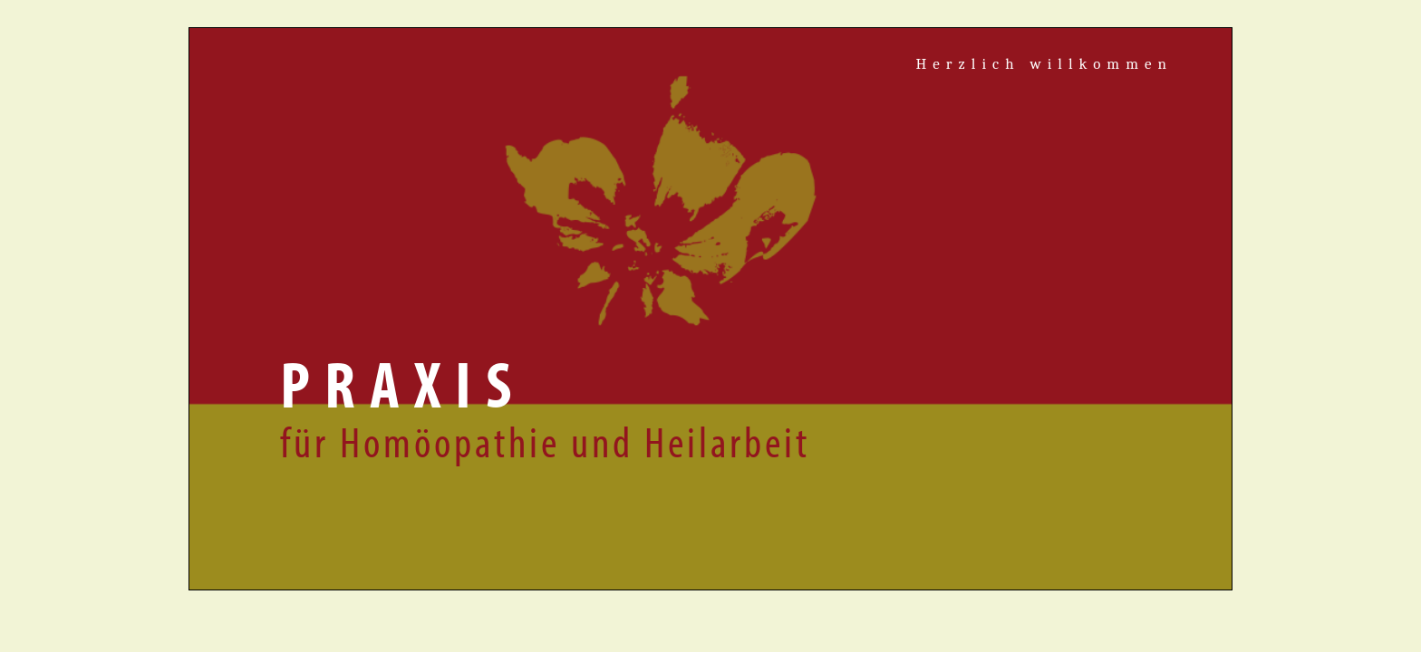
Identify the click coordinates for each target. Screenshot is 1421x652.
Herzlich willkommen (1044, 63)
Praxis (403, 383)
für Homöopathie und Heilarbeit (545, 440)
